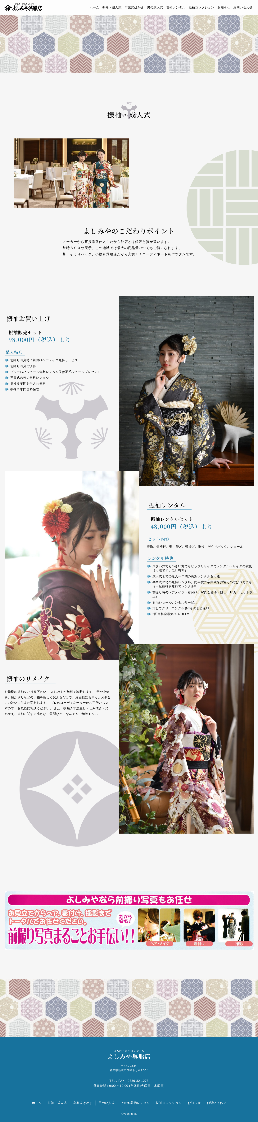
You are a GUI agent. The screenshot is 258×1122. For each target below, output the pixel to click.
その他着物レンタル (135, 1103)
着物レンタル (176, 7)
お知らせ (223, 7)
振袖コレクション (201, 7)
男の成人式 (155, 7)
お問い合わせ (243, 7)
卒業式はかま (134, 7)
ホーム (94, 7)
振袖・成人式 (112, 7)
